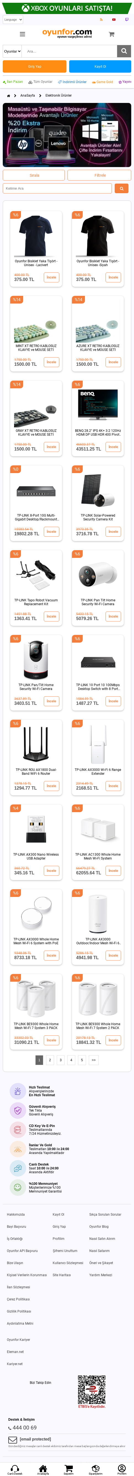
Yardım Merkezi (100, 1275)
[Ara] (124, 51)
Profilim (59, 1239)
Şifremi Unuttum (65, 1251)
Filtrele (100, 175)
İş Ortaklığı (15, 1239)
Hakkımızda (16, 1214)
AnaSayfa (27, 95)
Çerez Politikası (18, 1299)
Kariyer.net (15, 1364)
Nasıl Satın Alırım (102, 1239)
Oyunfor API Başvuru (22, 1251)
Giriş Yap (59, 1227)
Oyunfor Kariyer (18, 1340)
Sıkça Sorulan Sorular (105, 1214)
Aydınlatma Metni (20, 1323)
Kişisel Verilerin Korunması (27, 1275)
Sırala (34, 175)
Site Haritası (62, 1275)
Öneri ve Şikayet (101, 1263)
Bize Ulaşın (15, 1263)
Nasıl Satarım (99, 1251)
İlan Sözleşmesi (18, 1287)
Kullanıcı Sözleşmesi (68, 1263)
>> (94, 1060)
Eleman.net (15, 1352)
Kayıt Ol (58, 1214)
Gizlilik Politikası (19, 1311)
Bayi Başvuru (16, 1227)
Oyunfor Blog (99, 1227)
